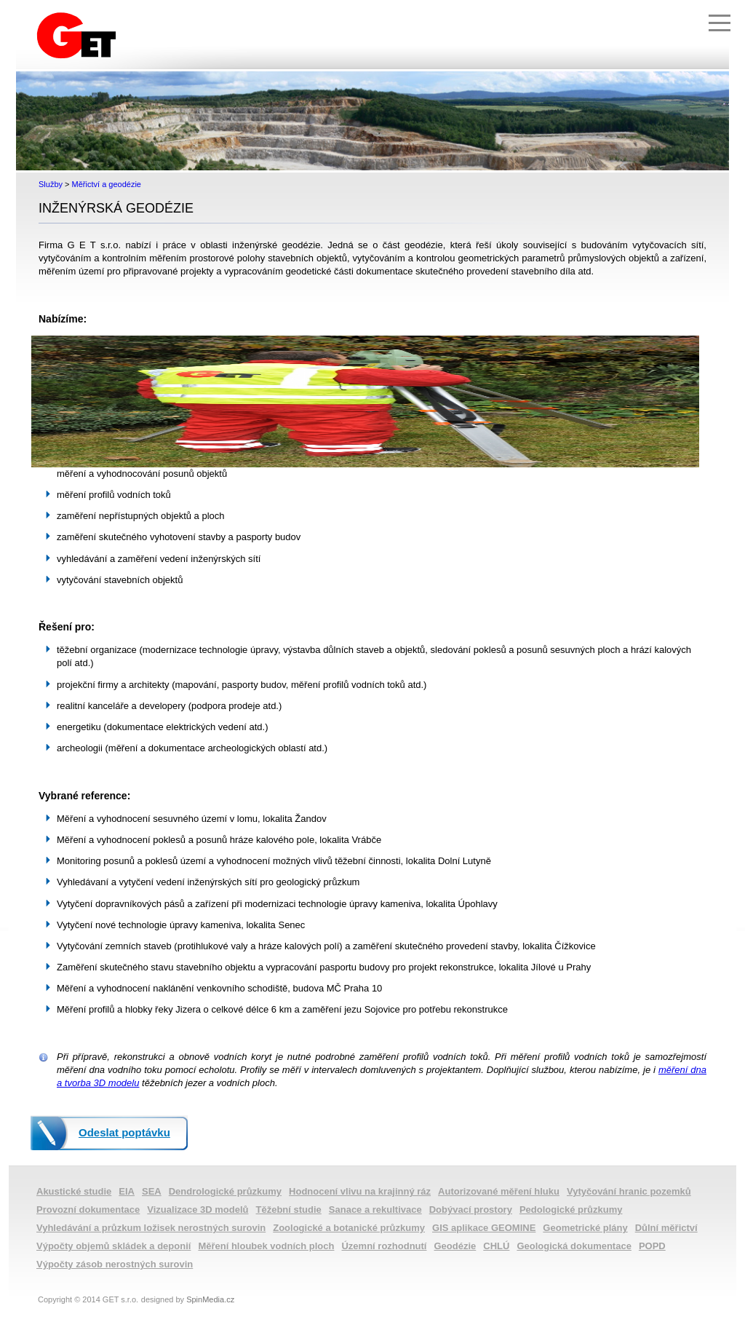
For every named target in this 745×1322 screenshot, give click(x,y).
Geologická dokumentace (574, 1245)
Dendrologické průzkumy (225, 1191)
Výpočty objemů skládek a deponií (113, 1245)
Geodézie (455, 1245)
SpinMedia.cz (210, 1299)
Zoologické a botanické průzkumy (349, 1227)
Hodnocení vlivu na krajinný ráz (360, 1191)
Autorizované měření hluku (498, 1191)
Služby (51, 184)
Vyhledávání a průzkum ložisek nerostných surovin (151, 1227)
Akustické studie (73, 1191)
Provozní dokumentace (88, 1209)
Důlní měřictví (666, 1227)
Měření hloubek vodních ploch (266, 1245)
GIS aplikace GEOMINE (483, 1227)
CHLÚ (496, 1245)
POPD (652, 1245)
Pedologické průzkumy (571, 1209)
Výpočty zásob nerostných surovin (114, 1264)
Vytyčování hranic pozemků (629, 1191)
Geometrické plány (585, 1227)
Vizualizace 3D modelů (197, 1209)
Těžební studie (289, 1209)
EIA (127, 1191)
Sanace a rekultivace (375, 1209)
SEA (152, 1191)
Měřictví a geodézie (106, 184)
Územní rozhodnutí (383, 1245)
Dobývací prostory (470, 1209)
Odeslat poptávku (124, 1132)
